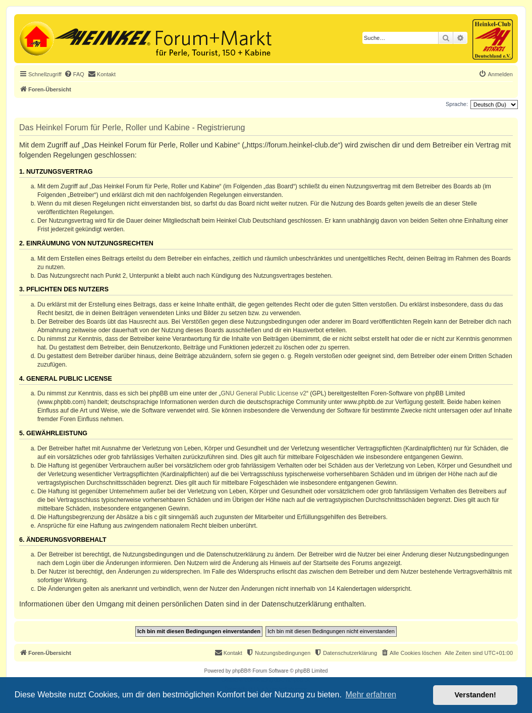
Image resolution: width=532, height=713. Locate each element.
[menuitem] (74, 74)
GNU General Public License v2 (263, 393)
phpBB (239, 671)
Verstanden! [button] (475, 695)
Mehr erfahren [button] (370, 694)
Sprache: (457, 104)
